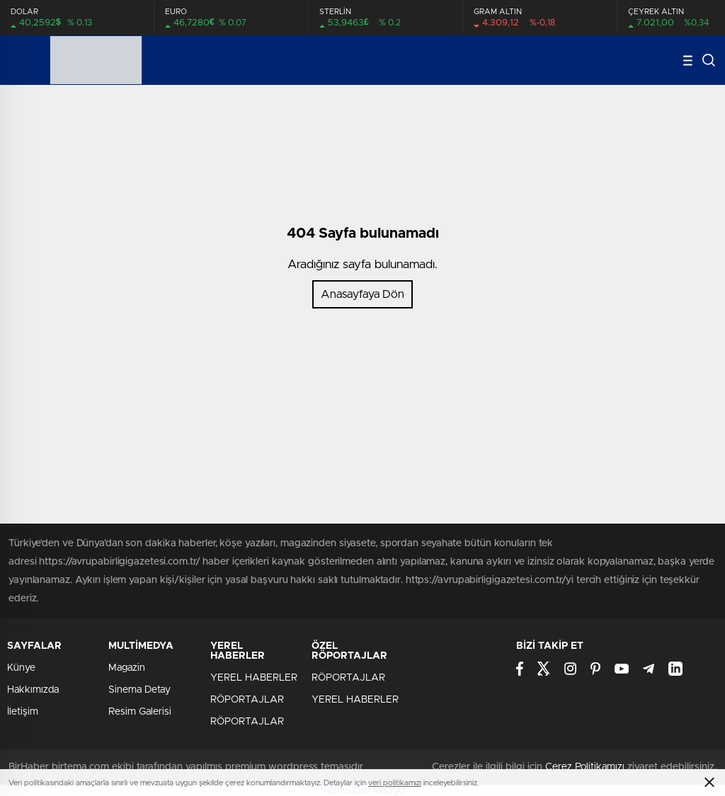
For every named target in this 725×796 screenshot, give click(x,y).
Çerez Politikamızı (584, 767)
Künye (21, 668)
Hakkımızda (33, 690)
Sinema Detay (139, 690)
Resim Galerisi (139, 712)
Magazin (126, 668)
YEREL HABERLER (253, 678)
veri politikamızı (394, 783)
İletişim (22, 712)
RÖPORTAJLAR (247, 700)
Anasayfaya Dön (362, 294)
